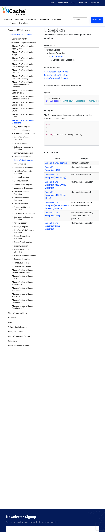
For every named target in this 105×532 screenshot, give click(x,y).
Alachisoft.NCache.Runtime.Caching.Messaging (23, 77)
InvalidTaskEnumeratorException (23, 172)
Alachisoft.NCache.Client (19, 30)
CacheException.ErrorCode (56, 72)
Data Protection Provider (19, 346)
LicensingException (21, 177)
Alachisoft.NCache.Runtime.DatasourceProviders (23, 97)
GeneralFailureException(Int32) (52, 168)
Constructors (20, 164)
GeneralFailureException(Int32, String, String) (55, 195)
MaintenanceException (23, 184)
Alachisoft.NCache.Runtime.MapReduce (23, 283)
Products (7, 19)
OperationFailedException (24, 213)
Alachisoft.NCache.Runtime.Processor (23, 295)
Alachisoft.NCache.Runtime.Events (23, 115)
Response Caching (17, 332)
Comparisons (62, 3)
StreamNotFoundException (25, 255)
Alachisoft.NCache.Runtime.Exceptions (23, 121)
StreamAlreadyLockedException (23, 237)
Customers (31, 19)
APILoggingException (22, 130)
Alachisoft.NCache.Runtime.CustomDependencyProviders (23, 84)
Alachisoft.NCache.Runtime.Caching (23, 71)
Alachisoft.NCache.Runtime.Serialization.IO (23, 307)
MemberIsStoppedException (21, 199)
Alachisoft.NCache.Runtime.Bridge (23, 53)
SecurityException (21, 227)
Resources (44, 19)
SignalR (12, 318)
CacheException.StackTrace (56, 75)
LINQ (11, 322)
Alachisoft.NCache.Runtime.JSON (23, 277)
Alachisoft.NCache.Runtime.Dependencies (23, 103)
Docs (52, 3)
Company (56, 19)
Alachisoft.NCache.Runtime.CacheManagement (23, 65)
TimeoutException (21, 263)
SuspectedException (22, 259)
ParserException (20, 223)
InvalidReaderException (23, 167)
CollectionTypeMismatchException (24, 148)
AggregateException (22, 126)
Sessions (13, 341)
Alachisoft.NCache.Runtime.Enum (23, 109)
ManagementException (23, 188)
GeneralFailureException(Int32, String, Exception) (55, 185)
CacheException (20, 143)
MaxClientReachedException (21, 193)
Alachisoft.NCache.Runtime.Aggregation (23, 47)
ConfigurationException (23, 153)
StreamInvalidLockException (21, 250)
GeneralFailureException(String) (52, 214)
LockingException (21, 181)
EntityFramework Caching (19, 336)
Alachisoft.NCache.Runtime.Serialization (23, 301)
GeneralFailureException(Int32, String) (55, 176)
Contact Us (94, 3)
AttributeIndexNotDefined (24, 134)
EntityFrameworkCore (18, 313)
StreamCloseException (23, 242)
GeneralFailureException (23, 160)
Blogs (73, 3)
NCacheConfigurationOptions (24, 43)
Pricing (13, 23)
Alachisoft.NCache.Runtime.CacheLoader (23, 59)
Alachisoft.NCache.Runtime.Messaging (23, 289)
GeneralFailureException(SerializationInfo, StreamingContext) (57, 205)
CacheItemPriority (19, 39)
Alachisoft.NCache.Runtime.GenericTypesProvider (23, 271)
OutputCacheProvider (18, 327)
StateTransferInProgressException (24, 231)
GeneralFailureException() (56, 163)
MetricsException (21, 204)
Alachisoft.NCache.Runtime (20, 35)
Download (83, 3)
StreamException (21, 246)
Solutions (19, 19)
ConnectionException (22, 157)
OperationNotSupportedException (23, 218)
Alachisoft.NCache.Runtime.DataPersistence (23, 92)
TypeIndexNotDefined (22, 266)
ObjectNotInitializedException (22, 208)
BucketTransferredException (21, 138)
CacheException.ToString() (56, 78)
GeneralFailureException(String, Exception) (52, 226)
